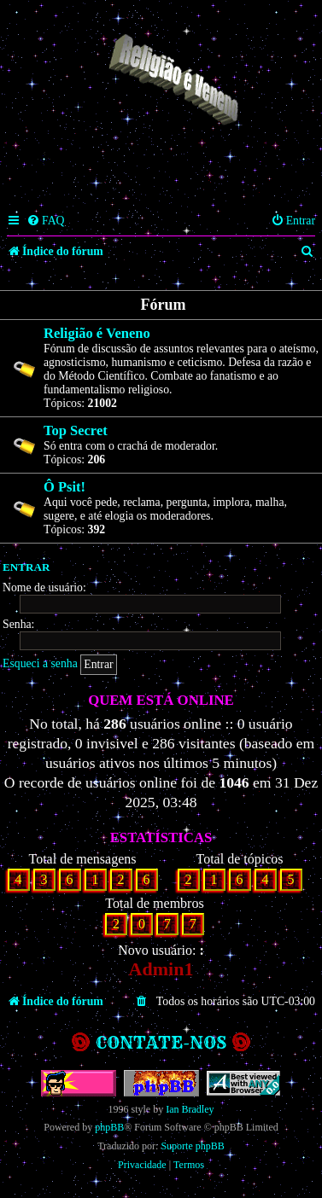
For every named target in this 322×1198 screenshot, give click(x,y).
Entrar (26, 567)
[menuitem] (45, 221)
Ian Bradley (190, 1109)
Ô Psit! (64, 487)
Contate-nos (161, 1042)
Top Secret (76, 430)
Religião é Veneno (97, 333)
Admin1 (161, 969)
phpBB (109, 1127)
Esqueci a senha (40, 663)
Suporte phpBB (192, 1146)
